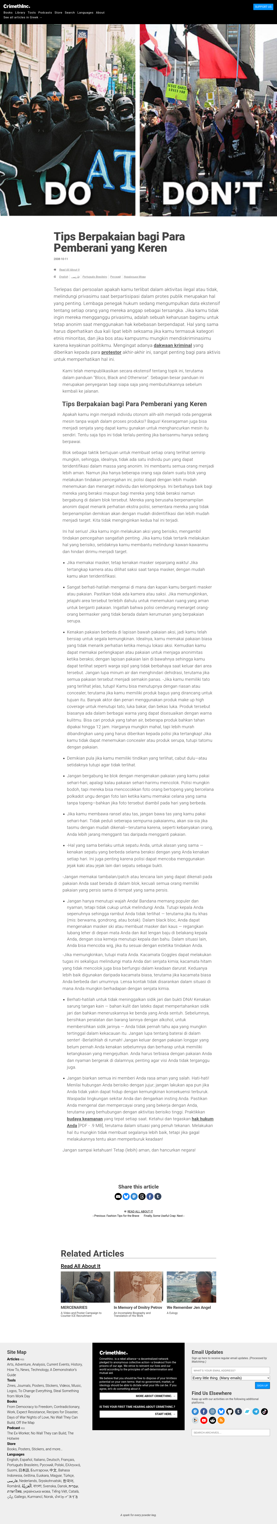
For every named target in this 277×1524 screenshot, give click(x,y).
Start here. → (165, 1414)
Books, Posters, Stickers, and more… (35, 1449)
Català (74, 1491)
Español (26, 1460)
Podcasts (45, 12)
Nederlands (28, 1481)
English (63, 276)
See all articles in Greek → (23, 17)
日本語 (24, 1470)
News (24, 1370)
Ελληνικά (72, 1465)
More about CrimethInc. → (156, 1396)
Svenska (49, 1486)
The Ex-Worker (18, 1433)
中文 (53, 1470)
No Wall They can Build (48, 1433)
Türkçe (68, 1475)
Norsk (48, 1497)
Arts (10, 1364)
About (100, 12)
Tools (32, 12)
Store (58, 12)
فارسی (75, 276)
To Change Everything (35, 1391)
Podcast (13, 1428)
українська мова (135, 276)
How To (13, 1370)
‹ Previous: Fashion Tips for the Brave (116, 1215)
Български (39, 1470)
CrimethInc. (17, 6)
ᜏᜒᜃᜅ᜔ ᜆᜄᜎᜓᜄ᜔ (66, 1497)
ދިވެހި (10, 1497)
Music (76, 1385)
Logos (12, 1391)
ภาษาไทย (14, 1491)
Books (8, 12)
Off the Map (25, 1422)
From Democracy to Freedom (29, 1407)
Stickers (52, 1385)
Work (11, 1412)
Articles (13, 1359)
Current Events (58, 1364)
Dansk (62, 1486)
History (76, 1364)
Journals (24, 1385)
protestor (111, 352)
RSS (22, 1359)
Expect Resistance (31, 1412)
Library (20, 12)
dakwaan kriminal (173, 345)
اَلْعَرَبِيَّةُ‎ (27, 1486)
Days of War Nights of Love (28, 1417)
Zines (11, 1385)
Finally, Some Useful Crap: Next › (164, 1215)
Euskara (42, 1475)
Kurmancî (34, 1497)
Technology (39, 1370)
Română (13, 1486)
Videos (64, 1385)
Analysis (38, 1364)
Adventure (23, 1364)
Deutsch (53, 1460)
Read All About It (69, 269)
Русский (115, 276)
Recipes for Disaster (62, 1412)
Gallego (20, 1497)
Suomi (12, 1470)
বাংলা (37, 1486)
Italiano (39, 1460)
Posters (38, 1385)
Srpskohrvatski (50, 1481)
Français (67, 1460)
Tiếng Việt (59, 1491)
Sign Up (262, 1385)
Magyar (56, 1475)
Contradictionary (66, 1407)
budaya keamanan (85, 1118)
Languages (85, 12)
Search (70, 12)
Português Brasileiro (94, 276)
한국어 (68, 1481)
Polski (59, 1465)
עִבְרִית (73, 1486)
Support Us (263, 6)
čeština (29, 1475)
